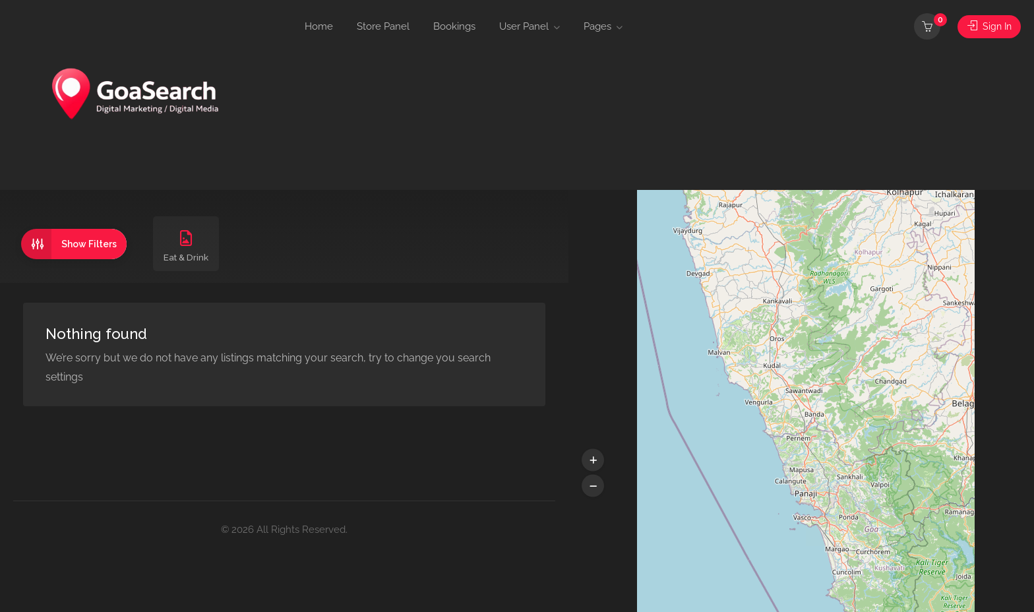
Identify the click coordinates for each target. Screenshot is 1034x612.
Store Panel (383, 26)
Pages (597, 26)
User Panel (524, 26)
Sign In (988, 26)
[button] (593, 460)
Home (319, 26)
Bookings (454, 26)
